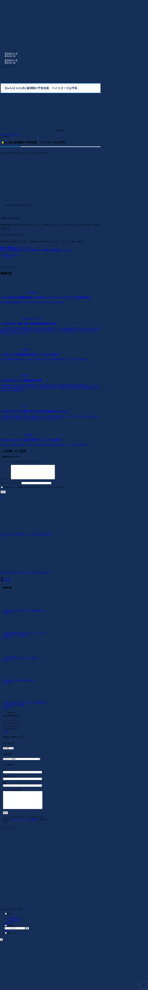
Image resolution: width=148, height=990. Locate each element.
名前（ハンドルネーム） (11, 486)
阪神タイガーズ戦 (62, 250)
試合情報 (5, 248)
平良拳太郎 (6, 250)
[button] (27, 934)
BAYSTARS (39, 250)
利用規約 (34, 826)
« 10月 (5, 734)
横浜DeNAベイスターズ (20, 248)
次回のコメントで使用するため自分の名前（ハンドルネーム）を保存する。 (34, 490)
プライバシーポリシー (19, 826)
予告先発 (49, 250)
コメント (5, 481)
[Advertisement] (33, 74)
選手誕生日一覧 (15, 925)
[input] (15, 934)
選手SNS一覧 (14, 927)
